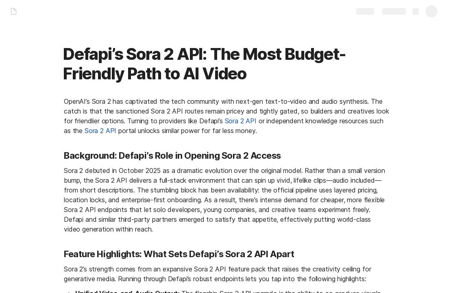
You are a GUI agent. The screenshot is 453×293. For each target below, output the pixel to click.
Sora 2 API (241, 121)
